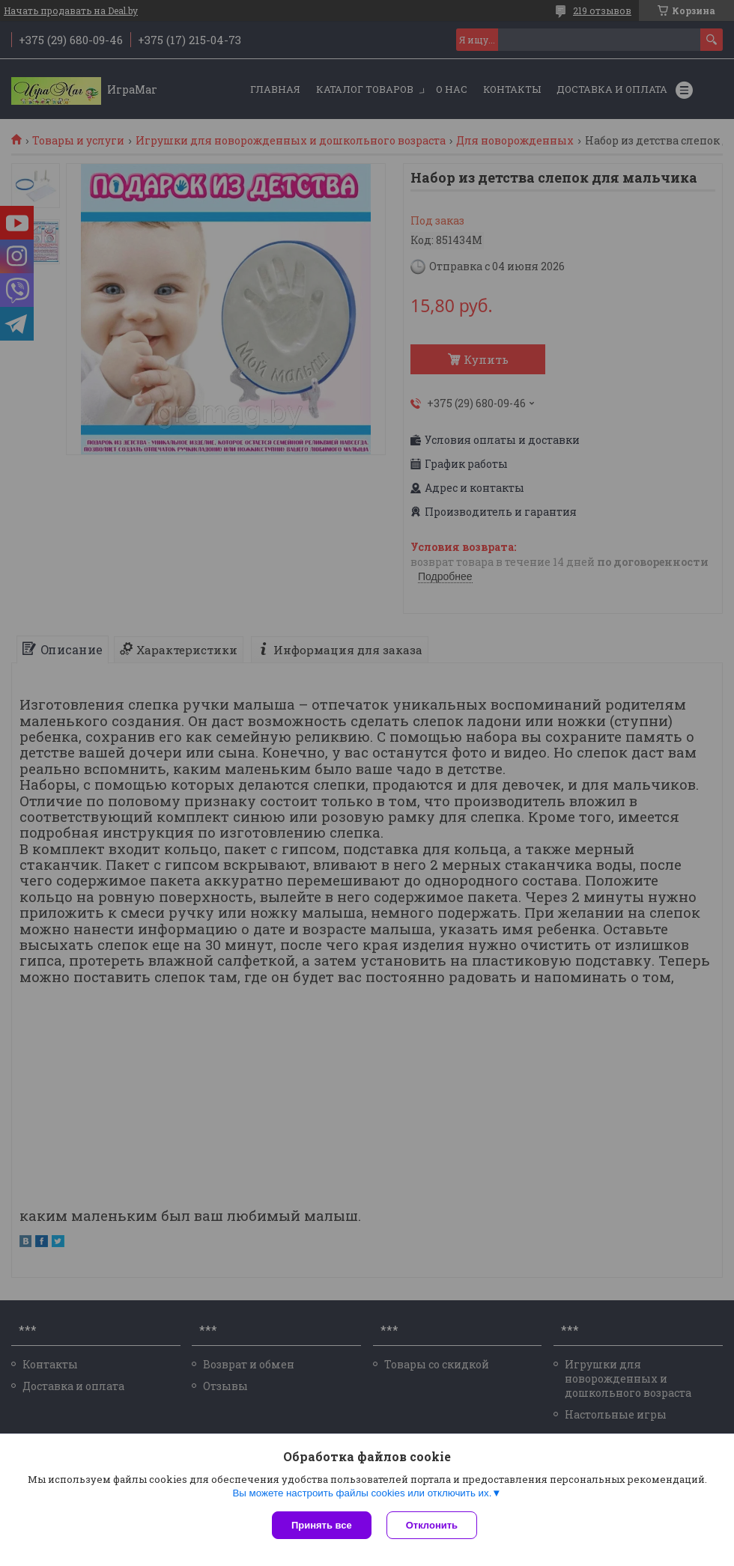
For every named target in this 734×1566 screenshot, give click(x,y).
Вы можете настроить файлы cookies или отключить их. (361, 1493)
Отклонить (432, 1525)
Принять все (321, 1525)
